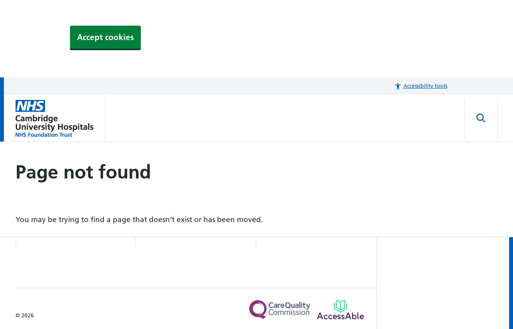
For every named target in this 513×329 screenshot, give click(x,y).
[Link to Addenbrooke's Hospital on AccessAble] (340, 309)
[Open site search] (481, 118)
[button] (420, 86)
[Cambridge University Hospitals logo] (60, 118)
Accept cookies (105, 37)
